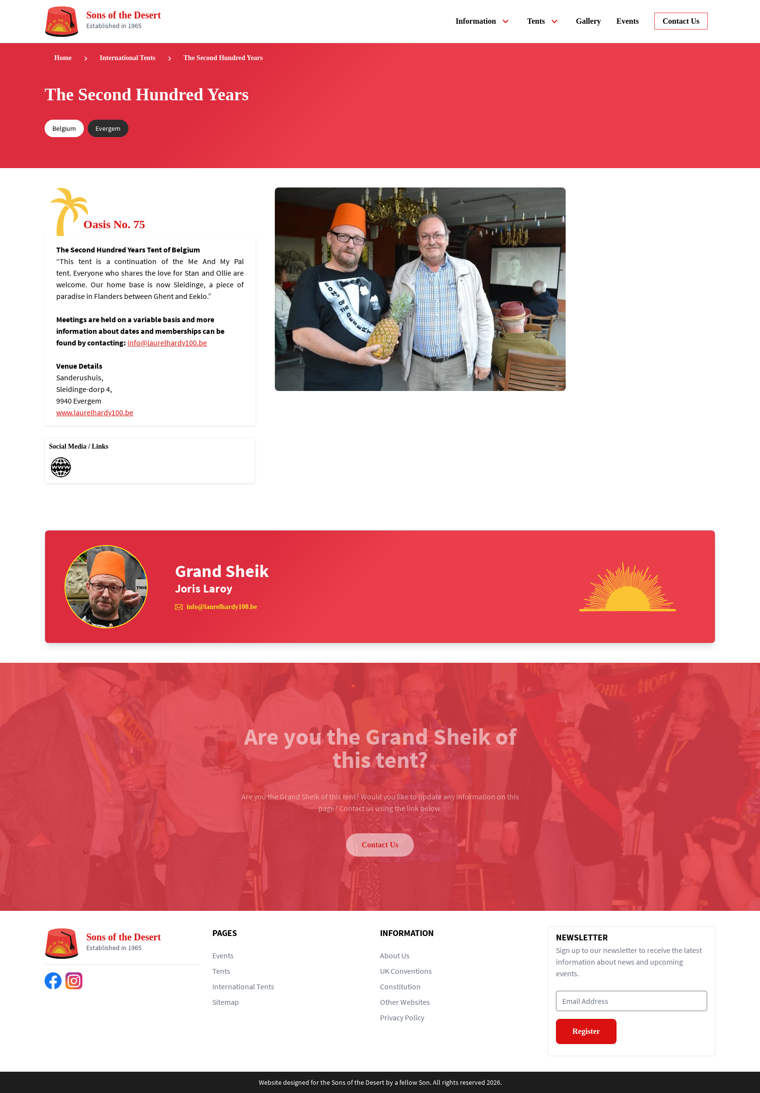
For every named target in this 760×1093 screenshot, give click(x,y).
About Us (395, 955)
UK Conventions (406, 971)
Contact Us (380, 845)
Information (484, 21)
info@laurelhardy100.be (167, 342)
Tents (543, 21)
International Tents (128, 58)
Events (628, 21)
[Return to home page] (107, 21)
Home (63, 58)
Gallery (588, 21)
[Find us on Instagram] (73, 980)
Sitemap (225, 1002)
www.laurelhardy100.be (94, 412)
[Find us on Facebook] (53, 980)
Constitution (400, 986)
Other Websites (405, 1002)
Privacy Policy (402, 1017)
